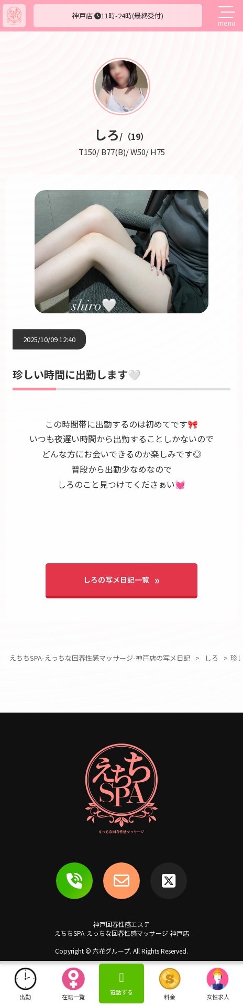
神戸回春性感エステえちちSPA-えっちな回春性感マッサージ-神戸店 (121, 928)
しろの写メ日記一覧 (116, 579)
